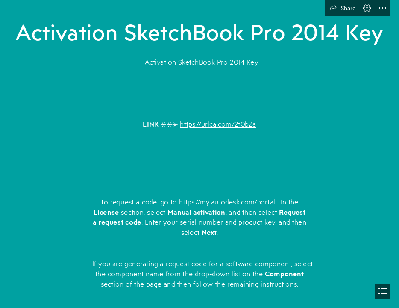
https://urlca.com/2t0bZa (218, 124)
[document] (199, 154)
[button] (342, 8)
